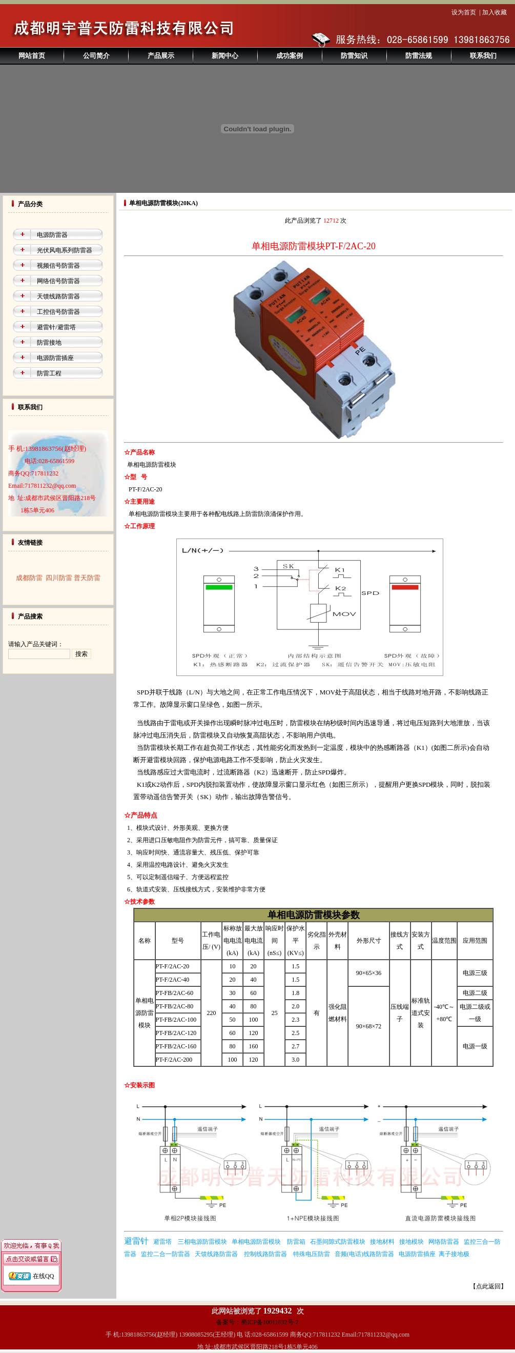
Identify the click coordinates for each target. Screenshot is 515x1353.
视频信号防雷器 (58, 265)
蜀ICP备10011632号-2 (269, 1322)
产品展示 (161, 55)
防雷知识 (354, 55)
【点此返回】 (488, 1286)
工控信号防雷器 (58, 311)
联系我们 (483, 55)
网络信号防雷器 (58, 281)
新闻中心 (225, 55)
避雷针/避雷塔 (56, 327)
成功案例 (289, 55)
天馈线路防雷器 (58, 296)
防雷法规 (418, 55)
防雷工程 (49, 373)
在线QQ (43, 1265)
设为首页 (463, 12)
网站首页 (31, 55)
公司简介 (96, 55)
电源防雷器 (52, 234)
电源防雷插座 (55, 358)
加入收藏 (494, 12)
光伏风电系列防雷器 (64, 250)
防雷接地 (49, 342)
